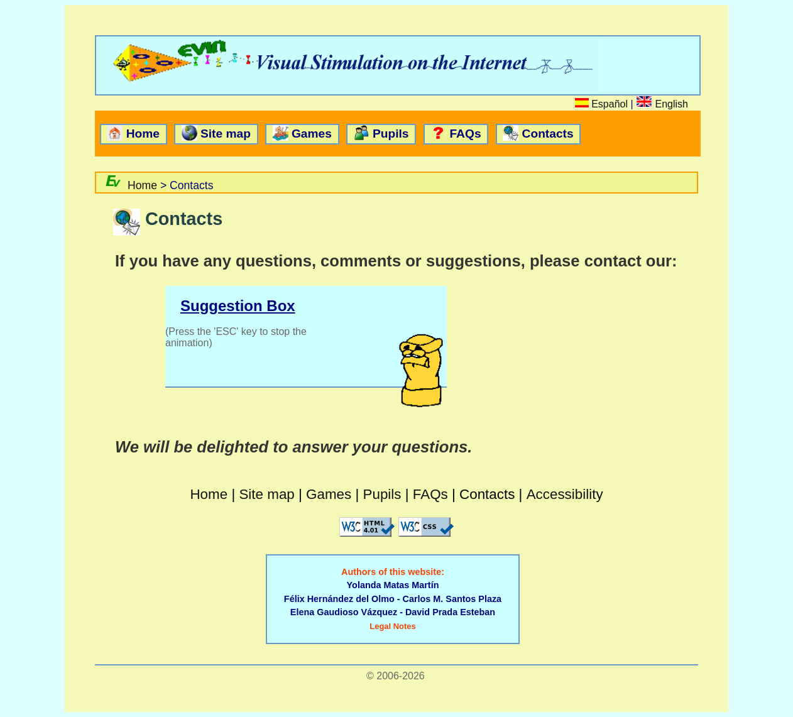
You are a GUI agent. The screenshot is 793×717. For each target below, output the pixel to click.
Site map (225, 133)
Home (143, 133)
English (671, 104)
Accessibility (565, 494)
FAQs (465, 133)
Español (609, 104)
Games (312, 133)
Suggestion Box (237, 305)
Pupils (391, 133)
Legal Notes (392, 626)
